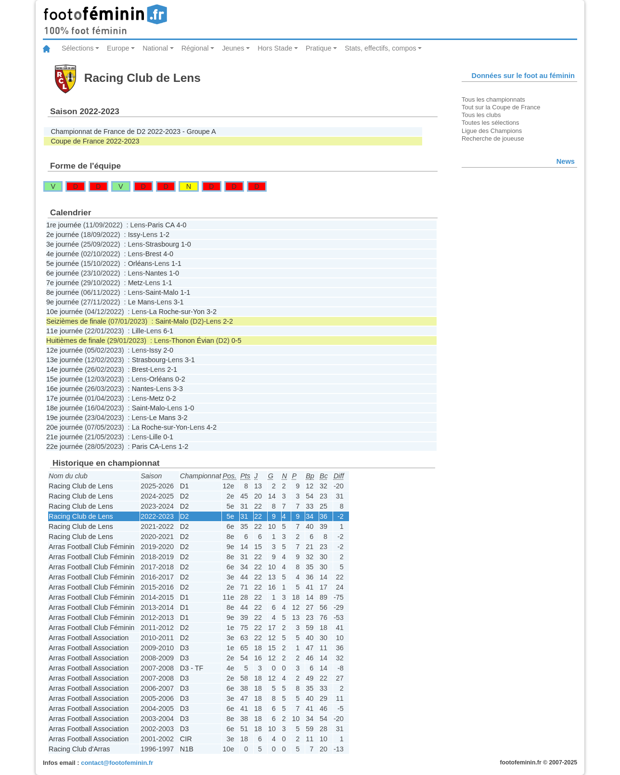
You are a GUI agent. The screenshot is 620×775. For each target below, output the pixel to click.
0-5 (237, 340)
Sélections (77, 48)
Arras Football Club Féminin (91, 547)
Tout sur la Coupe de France (501, 107)
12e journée (64, 350)
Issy (134, 234)
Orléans (140, 263)
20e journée (64, 427)
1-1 (176, 263)
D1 (184, 486)
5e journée (62, 263)
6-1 (168, 331)
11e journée (64, 331)
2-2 (228, 321)
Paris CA (160, 225)
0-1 (168, 437)
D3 (184, 648)
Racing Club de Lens (81, 486)
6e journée (62, 273)
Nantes (156, 273)
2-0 (168, 350)
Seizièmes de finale (76, 321)
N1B (187, 749)
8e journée (62, 292)
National (155, 48)
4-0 (181, 225)
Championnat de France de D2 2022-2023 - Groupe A (133, 131)
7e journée (62, 283)
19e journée (64, 417)
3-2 (212, 311)
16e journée (64, 389)
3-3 (178, 389)
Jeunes (233, 48)
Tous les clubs (481, 114)
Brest (153, 254)
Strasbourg (162, 244)
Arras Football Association (89, 638)
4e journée (62, 254)
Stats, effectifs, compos (380, 48)
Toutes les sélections (490, 122)
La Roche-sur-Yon (177, 311)
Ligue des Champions (492, 130)
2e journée (62, 234)
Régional (195, 48)
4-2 (212, 427)
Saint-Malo (162, 292)
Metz (135, 283)
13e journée (64, 360)
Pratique (319, 48)
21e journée (64, 437)
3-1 (179, 302)
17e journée (64, 398)
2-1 (172, 369)
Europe (118, 48)
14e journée (64, 369)
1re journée (63, 225)
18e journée (64, 408)
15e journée (64, 379)
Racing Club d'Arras (79, 749)
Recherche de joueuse (493, 138)
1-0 (186, 244)
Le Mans (141, 302)
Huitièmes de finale (75, 340)
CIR (186, 739)
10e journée (64, 311)
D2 (184, 496)
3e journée (62, 244)
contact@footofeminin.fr (117, 762)
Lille (138, 331)
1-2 (164, 234)
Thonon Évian (192, 340)
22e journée (64, 446)
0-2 (180, 379)
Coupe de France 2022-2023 (95, 141)
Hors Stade (275, 48)
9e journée (62, 302)
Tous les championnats (493, 99)
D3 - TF (192, 668)
